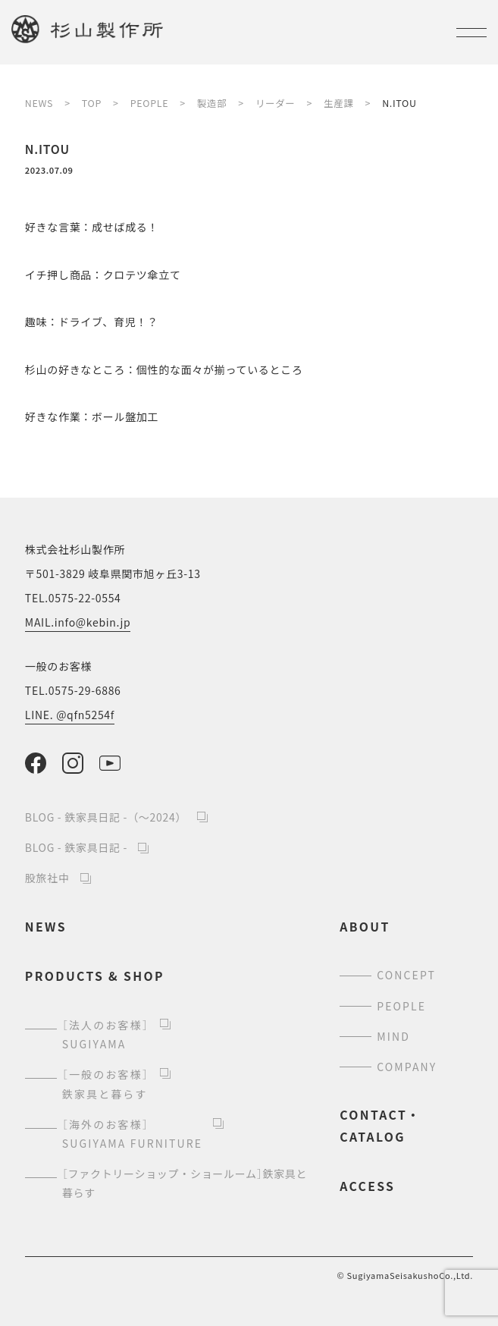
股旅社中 (47, 877)
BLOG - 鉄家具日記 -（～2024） (105, 817)
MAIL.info (78, 622)
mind (393, 1036)
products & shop (94, 976)
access (367, 1186)
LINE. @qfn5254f (69, 714)
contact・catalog (380, 1125)
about (365, 926)
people (401, 1005)
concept (406, 974)
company (407, 1066)
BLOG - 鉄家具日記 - (76, 847)
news (46, 926)
